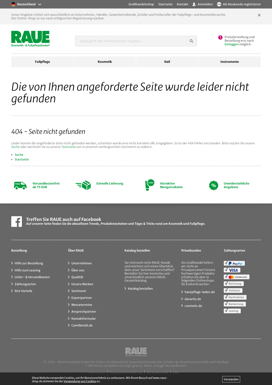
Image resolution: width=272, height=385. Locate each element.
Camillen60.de (82, 325)
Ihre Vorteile (23, 291)
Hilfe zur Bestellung (29, 263)
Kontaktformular (83, 319)
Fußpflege (42, 62)
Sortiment (78, 291)
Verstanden (231, 379)
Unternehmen (81, 263)
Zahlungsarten (25, 284)
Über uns (77, 270)
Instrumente (229, 62)
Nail (167, 62)
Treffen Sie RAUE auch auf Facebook (63, 219)
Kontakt (182, 4)
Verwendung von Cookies (80, 381)
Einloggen (232, 44)
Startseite (69, 147)
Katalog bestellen (140, 289)
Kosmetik (105, 62)
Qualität (77, 277)
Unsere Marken (82, 284)
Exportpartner (81, 298)
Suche (15, 147)
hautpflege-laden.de (200, 292)
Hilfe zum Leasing (27, 270)
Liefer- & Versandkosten (32, 277)
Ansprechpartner (83, 311)
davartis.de (193, 299)
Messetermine (81, 305)
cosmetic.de (193, 306)
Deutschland (23, 4)
